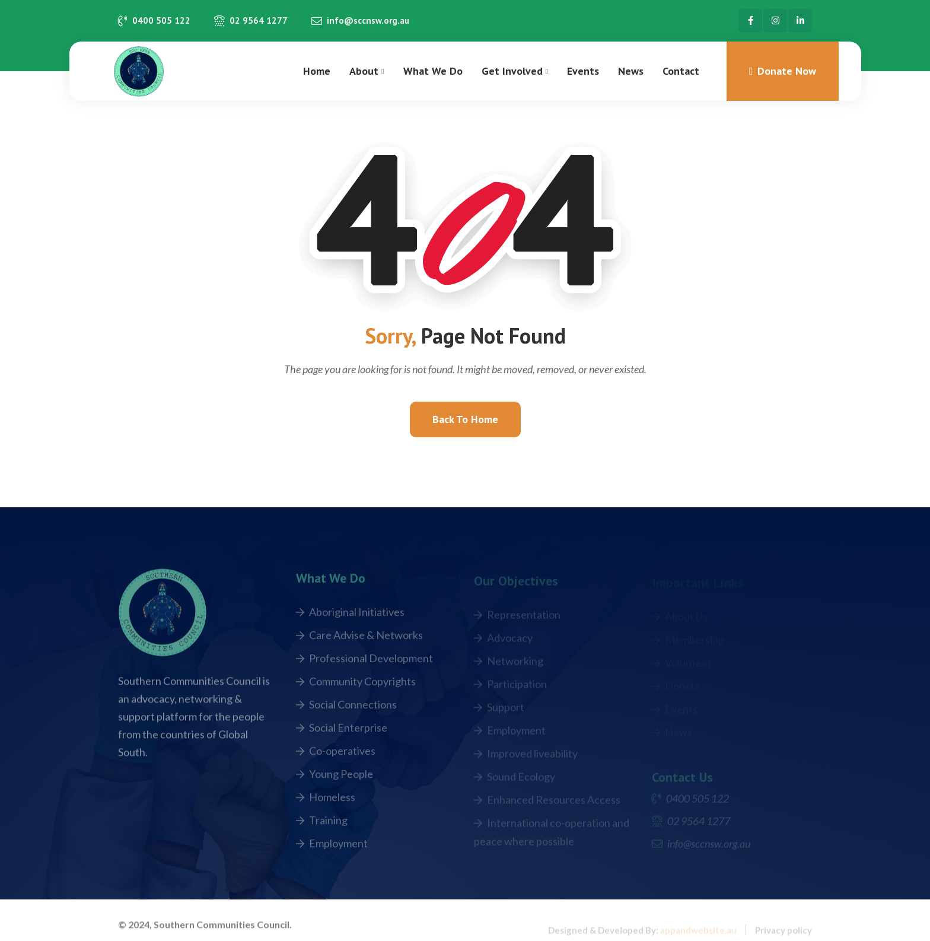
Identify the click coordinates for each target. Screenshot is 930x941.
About (363, 71)
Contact (681, 71)
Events (583, 71)
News (631, 71)
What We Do (433, 71)
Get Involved (512, 71)
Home (316, 71)
